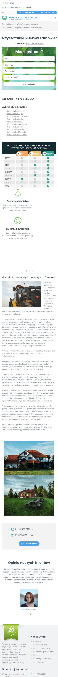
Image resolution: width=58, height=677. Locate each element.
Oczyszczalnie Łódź (14, 127)
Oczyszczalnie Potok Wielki (17, 116)
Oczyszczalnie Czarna (15, 111)
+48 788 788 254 (26, 12)
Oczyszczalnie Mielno (15, 122)
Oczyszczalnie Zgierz (15, 114)
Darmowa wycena (46, 12)
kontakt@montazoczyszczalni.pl (18, 7)
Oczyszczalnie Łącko (15, 119)
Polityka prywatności (41, 671)
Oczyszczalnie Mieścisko (16, 132)
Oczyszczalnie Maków (15, 129)
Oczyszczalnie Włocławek (17, 135)
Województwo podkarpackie (27, 24)
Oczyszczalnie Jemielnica (17, 124)
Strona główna (7, 24)
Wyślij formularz (29, 84)
